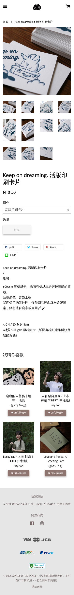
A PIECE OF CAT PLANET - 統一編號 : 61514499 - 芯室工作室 (37, 504)
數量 (6, 219)
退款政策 (37, 587)
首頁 (5, 22)
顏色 (6, 203)
